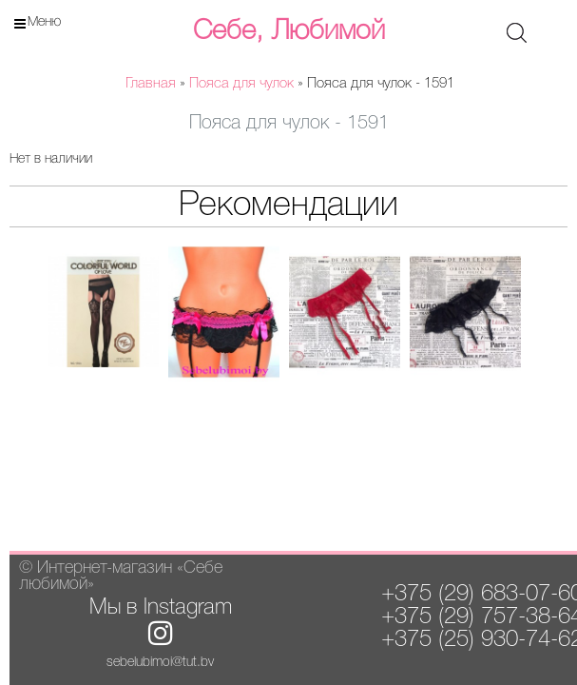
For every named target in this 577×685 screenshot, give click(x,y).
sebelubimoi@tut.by (160, 662)
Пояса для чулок (241, 83)
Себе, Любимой (289, 31)
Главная (150, 83)
